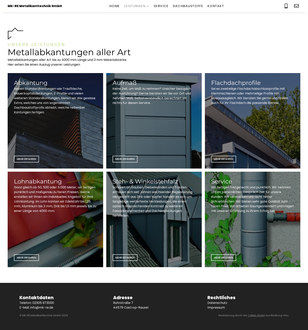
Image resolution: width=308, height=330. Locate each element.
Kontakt (215, 6)
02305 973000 (43, 303)
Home (114, 6)
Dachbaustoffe (188, 6)
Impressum (216, 307)
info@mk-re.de (41, 307)
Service (161, 6)
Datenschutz (217, 303)
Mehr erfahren (26, 159)
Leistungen (135, 6)
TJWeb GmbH (256, 315)
